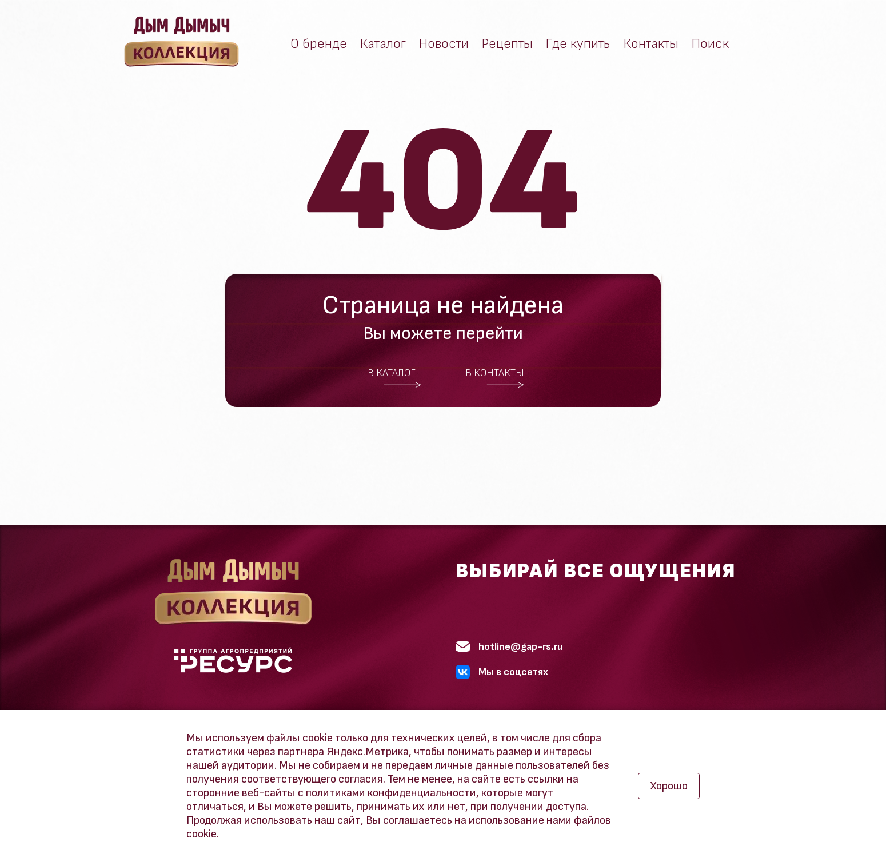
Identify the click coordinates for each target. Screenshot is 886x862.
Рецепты (507, 44)
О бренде (318, 44)
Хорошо (669, 786)
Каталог (383, 44)
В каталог (394, 378)
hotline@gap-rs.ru (509, 647)
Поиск (710, 44)
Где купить (578, 44)
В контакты (495, 378)
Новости (444, 44)
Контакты (651, 44)
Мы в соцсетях (502, 672)
